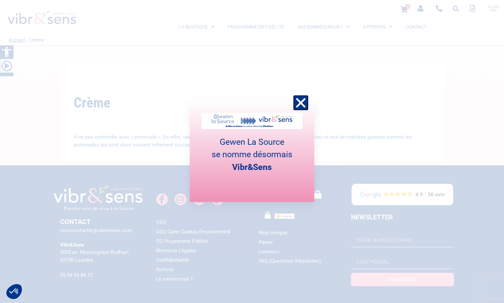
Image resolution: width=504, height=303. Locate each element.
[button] (301, 103)
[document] (252, 151)
